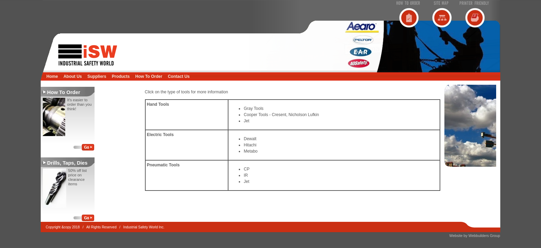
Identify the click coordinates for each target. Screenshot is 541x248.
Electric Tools (160, 134)
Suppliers (96, 76)
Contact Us (178, 76)
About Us (72, 76)
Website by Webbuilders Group (474, 236)
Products (121, 76)
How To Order (148, 76)
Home (52, 76)
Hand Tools (158, 104)
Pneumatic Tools (163, 165)
